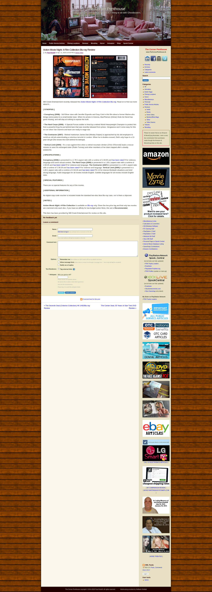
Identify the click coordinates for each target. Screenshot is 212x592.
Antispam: (53, 274)
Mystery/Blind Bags (153, 117)
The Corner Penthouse (106, 9)
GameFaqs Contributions (151, 246)
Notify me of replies (66, 265)
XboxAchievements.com (153, 288)
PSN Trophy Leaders (152, 263)
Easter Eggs (148, 92)
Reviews (85, 43)
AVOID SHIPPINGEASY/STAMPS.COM (156, 490)
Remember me (64, 259)
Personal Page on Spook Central (153, 241)
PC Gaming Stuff (148, 229)
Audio (148, 109)
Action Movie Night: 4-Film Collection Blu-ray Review (69, 49)
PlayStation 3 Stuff (149, 234)
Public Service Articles (57, 43)
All (145, 86)
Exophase (148, 266)
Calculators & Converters (151, 224)
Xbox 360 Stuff (148, 239)
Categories (148, 69)
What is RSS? (146, 570)
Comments (158, 567)
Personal (147, 102)
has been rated (118, 160)
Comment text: (52, 242)
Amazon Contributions (150, 249)
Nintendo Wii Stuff (149, 236)
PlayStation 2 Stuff (149, 231)
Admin (147, 580)
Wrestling (94, 43)
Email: (54, 236)
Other (148, 119)
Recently (147, 64)
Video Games (151, 122)
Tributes (147, 124)
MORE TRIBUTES (156, 556)
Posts (152, 567)
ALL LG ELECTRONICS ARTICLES (156, 462)
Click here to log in (63, 232)
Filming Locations (73, 43)
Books (149, 112)
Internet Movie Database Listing (153, 244)
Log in (146, 574)
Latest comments (150, 72)
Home (44, 43)
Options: (54, 259)
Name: (54, 229)
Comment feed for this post (90, 299)
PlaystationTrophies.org (152, 268)
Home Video (150, 114)
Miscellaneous (149, 99)
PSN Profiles (149, 271)
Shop (119, 43)
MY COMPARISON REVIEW (156, 487)
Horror (102, 43)
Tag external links (66, 269)
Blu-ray (98, 102)
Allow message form (66, 262)
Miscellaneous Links (149, 221)
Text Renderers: (51, 269)
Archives (147, 67)
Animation (110, 43)
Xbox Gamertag (150, 291)
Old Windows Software (150, 226)
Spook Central (128, 43)
